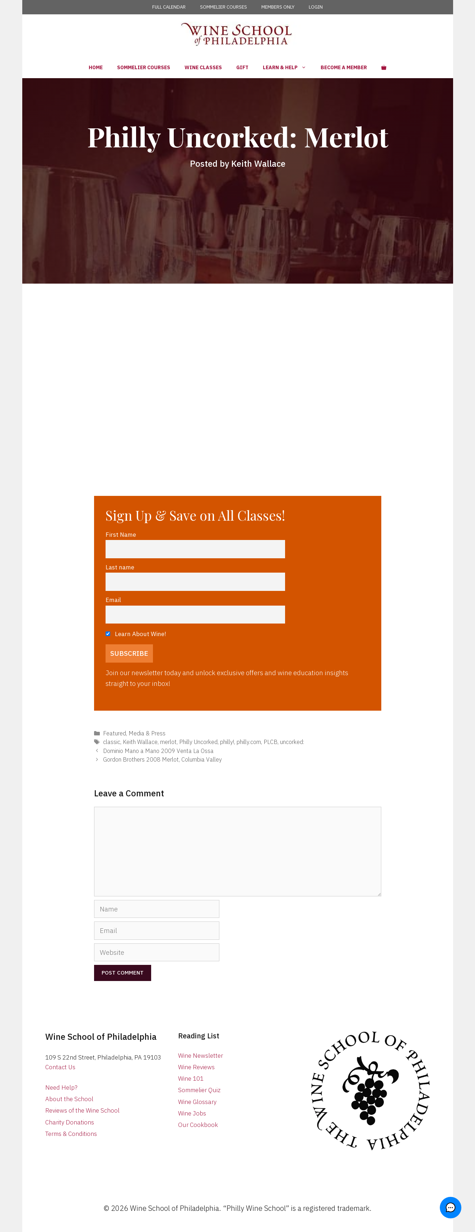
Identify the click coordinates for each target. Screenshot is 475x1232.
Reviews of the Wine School (82, 1110)
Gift (242, 67)
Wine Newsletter (200, 1056)
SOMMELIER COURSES (223, 7)
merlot (168, 741)
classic (111, 741)
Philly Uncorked (198, 741)
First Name (121, 534)
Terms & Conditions (71, 1134)
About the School (69, 1099)
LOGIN (316, 7)
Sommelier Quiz (199, 1090)
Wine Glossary (197, 1102)
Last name (120, 567)
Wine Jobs (192, 1113)
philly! (227, 741)
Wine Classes (203, 67)
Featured (114, 733)
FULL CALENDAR (169, 7)
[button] (453, 1210)
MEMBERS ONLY (277, 7)
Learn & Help (288, 67)
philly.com (249, 741)
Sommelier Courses (143, 67)
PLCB (271, 741)
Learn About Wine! (136, 634)
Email (113, 600)
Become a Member (344, 67)
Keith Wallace (140, 741)
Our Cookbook (198, 1125)
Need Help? (61, 1087)
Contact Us (60, 1067)
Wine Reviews (196, 1067)
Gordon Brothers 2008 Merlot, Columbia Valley (162, 759)
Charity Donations (69, 1122)
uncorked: (292, 741)
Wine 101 (191, 1078)
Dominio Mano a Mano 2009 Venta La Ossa (158, 750)
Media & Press (147, 733)
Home (96, 67)
